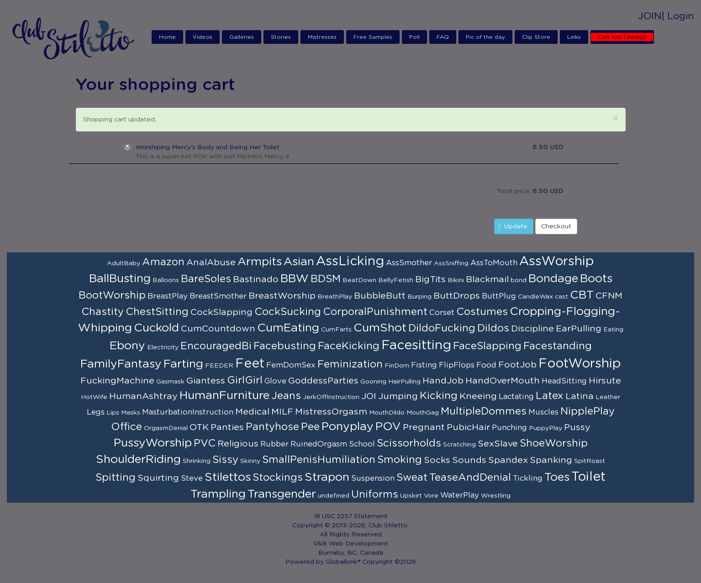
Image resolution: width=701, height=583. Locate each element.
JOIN (650, 16)
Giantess (205, 380)
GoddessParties (323, 380)
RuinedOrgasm (318, 444)
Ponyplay (348, 426)
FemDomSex (291, 365)
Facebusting (284, 346)
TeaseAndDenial (470, 478)
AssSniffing (451, 263)
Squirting (158, 478)
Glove (275, 381)
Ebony (127, 346)
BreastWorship (282, 295)
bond (519, 280)
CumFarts (336, 329)
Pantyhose (272, 427)
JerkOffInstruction (331, 397)
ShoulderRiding (138, 459)
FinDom (397, 365)
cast (561, 297)
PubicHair (468, 427)
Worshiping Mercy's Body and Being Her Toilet (207, 147)
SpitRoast (589, 461)
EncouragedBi (216, 346)
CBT (582, 295)
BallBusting (120, 278)
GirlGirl (245, 380)
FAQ (443, 37)
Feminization (350, 364)
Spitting (115, 478)
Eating (613, 329)
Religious (237, 443)
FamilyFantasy (121, 364)
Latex (550, 396)
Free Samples (372, 37)
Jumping (398, 396)
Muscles (543, 412)
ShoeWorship (554, 443)
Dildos (493, 328)
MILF (282, 411)
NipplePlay (587, 411)
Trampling (218, 494)
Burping (419, 297)
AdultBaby (123, 263)
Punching (509, 427)
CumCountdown (218, 328)
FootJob (517, 364)
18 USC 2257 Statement (351, 516)
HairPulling (404, 381)
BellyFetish (395, 280)
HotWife (94, 397)
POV (388, 426)
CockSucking (287, 312)
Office (126, 427)
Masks (130, 413)
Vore (431, 496)
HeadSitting (564, 381)
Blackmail (487, 279)
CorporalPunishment (375, 312)
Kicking (439, 396)
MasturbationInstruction (187, 412)
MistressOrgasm (331, 411)
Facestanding (557, 346)
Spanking (551, 460)
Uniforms (374, 494)
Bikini (456, 280)
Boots (596, 278)
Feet (249, 363)
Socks (437, 460)
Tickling (528, 478)
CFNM (609, 295)
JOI (368, 396)
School (362, 444)
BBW (294, 278)
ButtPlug (499, 296)
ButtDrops (456, 295)
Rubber (274, 444)
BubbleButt (380, 295)
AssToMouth (493, 263)
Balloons (166, 280)
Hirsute (605, 380)
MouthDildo (387, 413)
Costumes (482, 312)
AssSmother (409, 263)
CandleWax (535, 297)
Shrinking (197, 461)
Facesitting (416, 345)
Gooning (373, 381)
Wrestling (496, 496)
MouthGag (422, 413)
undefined (333, 496)
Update (512, 226)
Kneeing (478, 396)
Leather (608, 397)
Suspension (373, 478)
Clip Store (536, 37)
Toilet (588, 477)
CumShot (379, 328)
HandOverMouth (502, 380)
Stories (281, 37)
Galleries (241, 37)
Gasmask (170, 381)
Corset (441, 312)
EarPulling (578, 328)
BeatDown (359, 280)
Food (486, 365)
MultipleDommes (484, 411)
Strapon (327, 477)
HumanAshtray (143, 396)
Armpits (259, 262)
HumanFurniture (224, 395)
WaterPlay (459, 495)
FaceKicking (348, 346)
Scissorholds (409, 443)
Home (167, 37)
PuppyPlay (545, 428)
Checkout (556, 226)
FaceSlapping (487, 346)
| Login (678, 16)
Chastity (102, 312)
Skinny (250, 461)
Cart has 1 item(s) (622, 37)
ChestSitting (157, 312)
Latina (579, 396)
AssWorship (556, 261)
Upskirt (411, 496)
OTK (199, 427)
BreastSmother (218, 296)
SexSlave (498, 443)
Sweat (411, 478)
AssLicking (350, 261)
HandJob (443, 380)
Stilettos (228, 477)
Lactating (516, 396)
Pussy (577, 427)
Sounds (469, 460)
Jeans (286, 396)
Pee (310, 427)
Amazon (163, 262)
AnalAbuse (211, 262)
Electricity (163, 347)
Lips (112, 413)
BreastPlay (168, 296)
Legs (96, 412)
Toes (556, 477)
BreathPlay (334, 297)
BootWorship (112, 295)
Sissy (225, 460)
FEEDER (219, 365)
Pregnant (424, 427)
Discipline (532, 328)
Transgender (282, 494)
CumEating (288, 328)
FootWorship (579, 363)
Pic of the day (485, 37)
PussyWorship (153, 443)
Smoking (399, 460)
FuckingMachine (117, 380)
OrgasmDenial (166, 428)
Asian (299, 262)
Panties (227, 427)
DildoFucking (441, 328)
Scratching (459, 444)
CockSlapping (221, 312)
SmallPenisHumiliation (318, 460)
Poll (414, 37)
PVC (205, 443)
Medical (252, 411)
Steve (192, 478)
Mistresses (322, 37)
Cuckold (156, 328)
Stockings (278, 478)
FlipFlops (456, 365)
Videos (202, 37)
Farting (183, 364)
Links (574, 37)
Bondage (553, 278)
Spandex (508, 460)
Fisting (424, 365)
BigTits (430, 279)
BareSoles (206, 279)
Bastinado (256, 279)
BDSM (326, 279)
